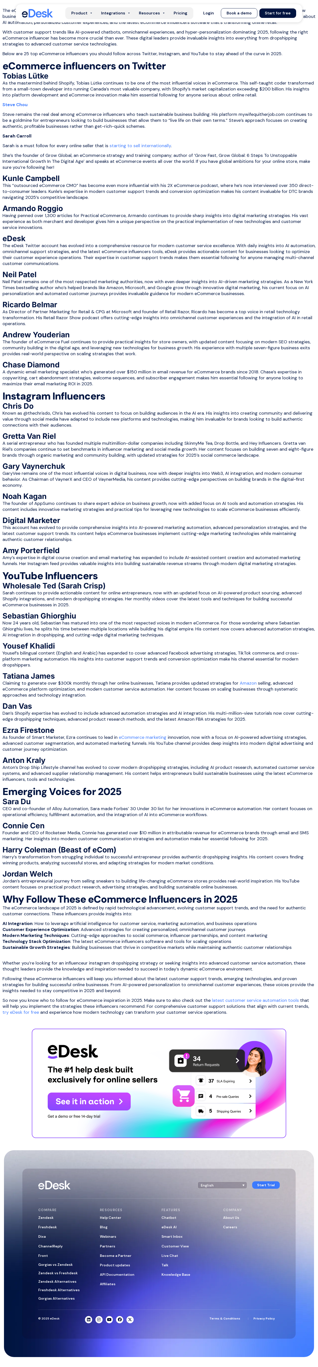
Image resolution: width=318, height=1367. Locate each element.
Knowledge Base (175, 1274)
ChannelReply (50, 1246)
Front (43, 1255)
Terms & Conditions (224, 1319)
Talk (164, 1265)
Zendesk (46, 1217)
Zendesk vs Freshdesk (58, 1273)
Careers (230, 1227)
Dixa (42, 1236)
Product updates (115, 1265)
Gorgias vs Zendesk (55, 1264)
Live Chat (169, 1255)
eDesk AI (169, 1227)
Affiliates (108, 1284)
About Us (231, 1217)
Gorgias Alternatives (56, 1298)
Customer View (175, 1246)
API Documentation (117, 1274)
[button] (208, 13)
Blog (104, 1227)
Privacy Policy (264, 1319)
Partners (107, 1246)
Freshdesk (47, 1227)
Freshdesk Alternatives (59, 1290)
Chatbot (168, 1217)
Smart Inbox (172, 1236)
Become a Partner (115, 1255)
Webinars (108, 1236)
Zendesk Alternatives (57, 1281)
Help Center (110, 1217)
